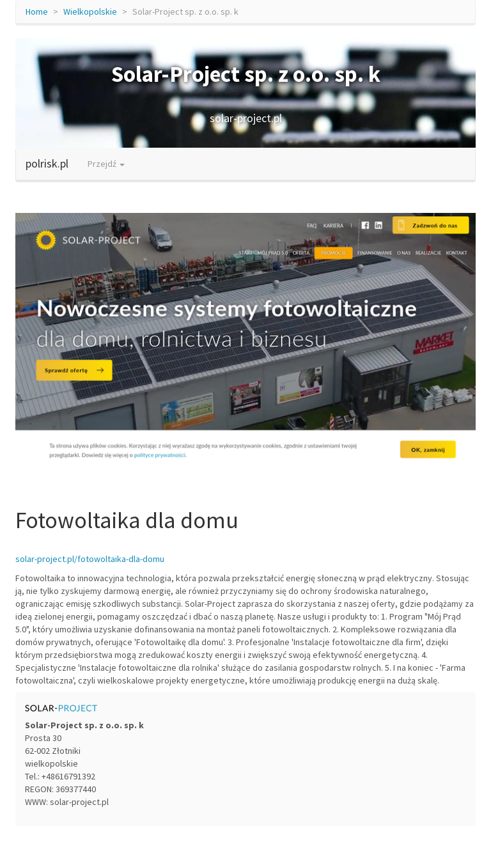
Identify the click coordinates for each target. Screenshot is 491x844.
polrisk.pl (47, 163)
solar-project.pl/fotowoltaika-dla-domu (89, 559)
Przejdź (106, 163)
